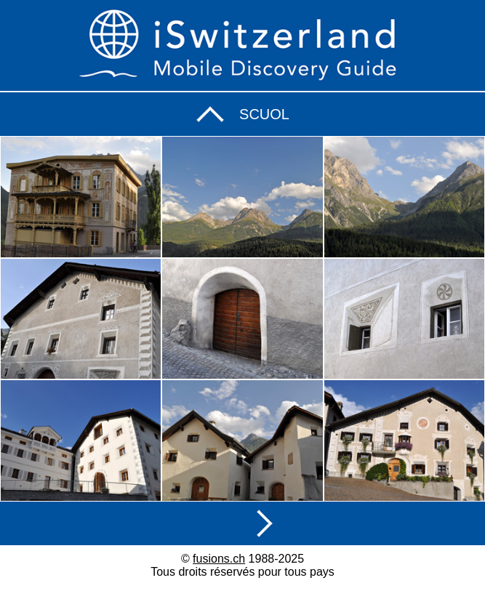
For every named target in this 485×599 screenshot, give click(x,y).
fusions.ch (219, 558)
